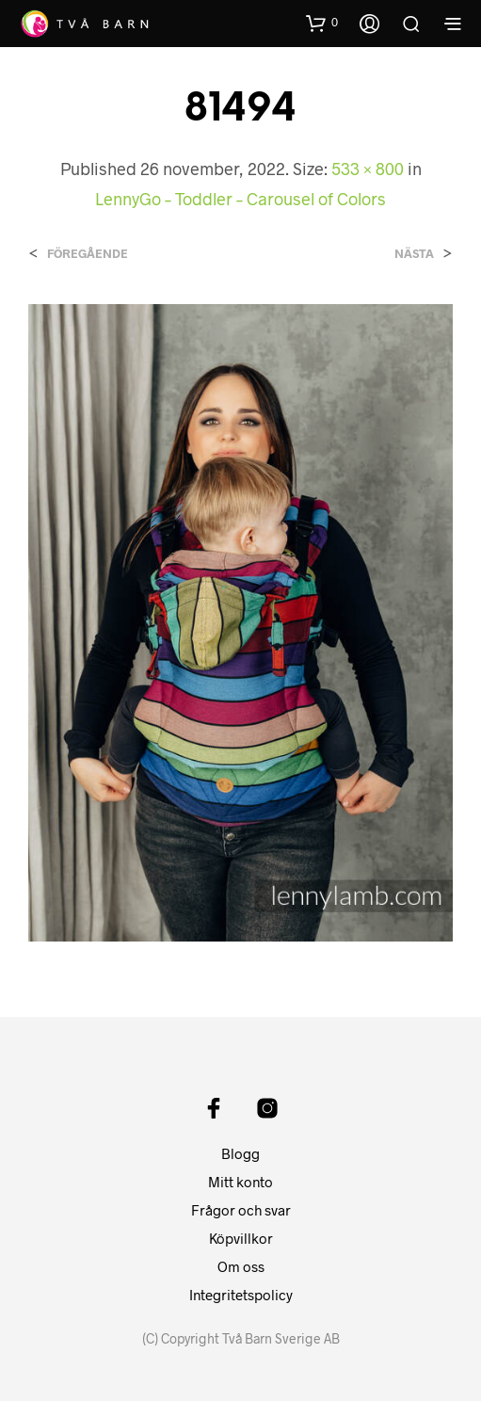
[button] (322, 22)
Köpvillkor (241, 1238)
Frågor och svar (241, 1209)
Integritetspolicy (241, 1294)
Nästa (414, 254)
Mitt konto (240, 1181)
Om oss (241, 1266)
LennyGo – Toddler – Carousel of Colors (240, 198)
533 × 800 (367, 168)
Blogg (240, 1153)
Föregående (87, 254)
